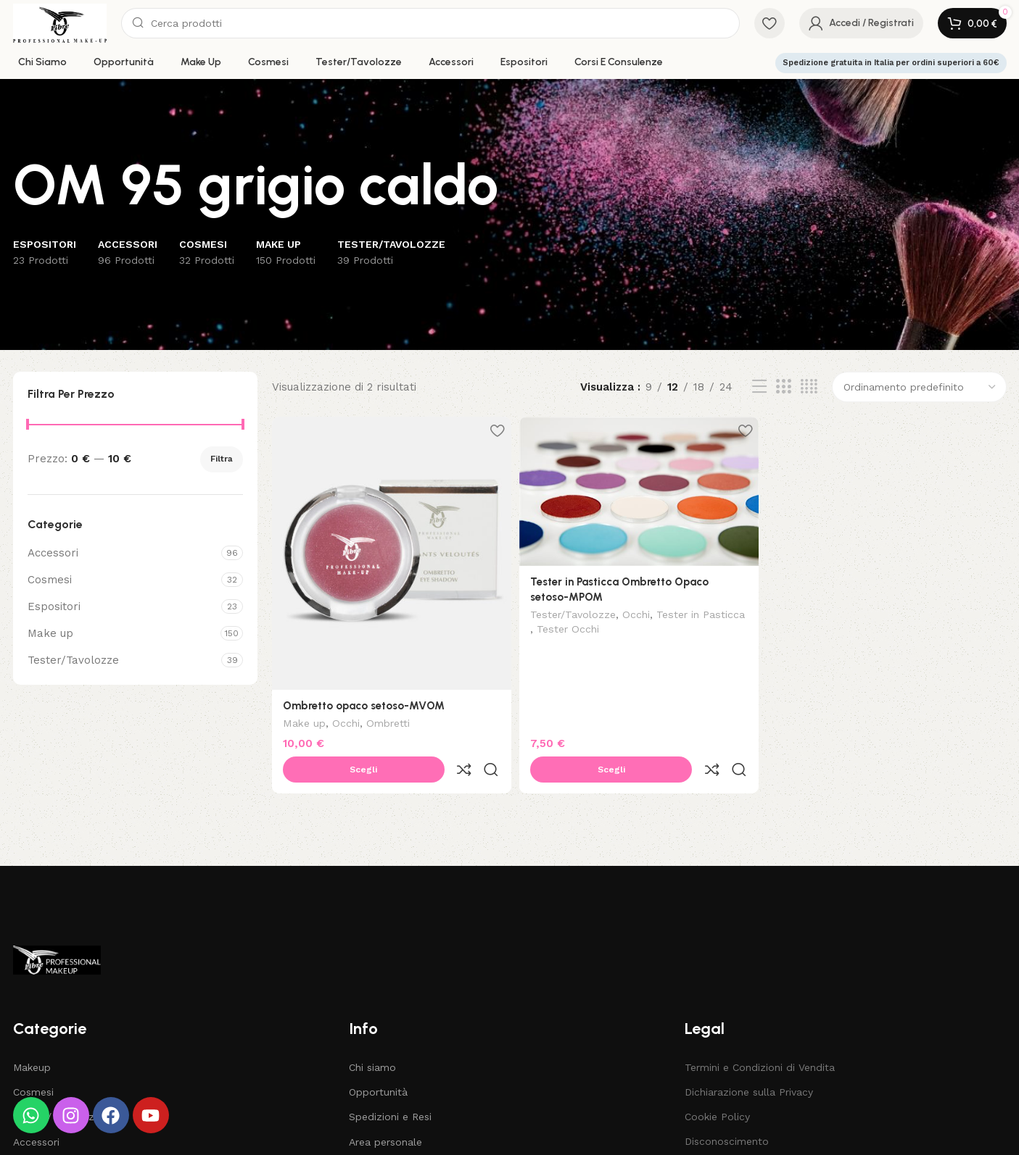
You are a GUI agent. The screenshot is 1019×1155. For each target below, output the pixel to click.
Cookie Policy (717, 1082)
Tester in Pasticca (576, 628)
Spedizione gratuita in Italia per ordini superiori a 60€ (891, 62)
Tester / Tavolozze (59, 1082)
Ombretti (388, 720)
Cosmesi (50, 579)
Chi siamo (372, 1032)
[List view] (759, 387)
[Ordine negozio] (919, 387)
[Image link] (57, 924)
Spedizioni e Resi (390, 1082)
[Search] (430, 23)
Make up (50, 633)
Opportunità (378, 1057)
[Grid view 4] (809, 387)
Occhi (346, 720)
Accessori (53, 552)
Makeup (32, 1032)
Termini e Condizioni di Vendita (760, 1032)
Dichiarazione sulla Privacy (749, 1057)
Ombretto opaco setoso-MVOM (364, 701)
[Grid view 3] (783, 387)
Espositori (54, 606)
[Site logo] (60, 22)
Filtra (221, 459)
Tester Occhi (658, 628)
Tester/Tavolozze (73, 660)
